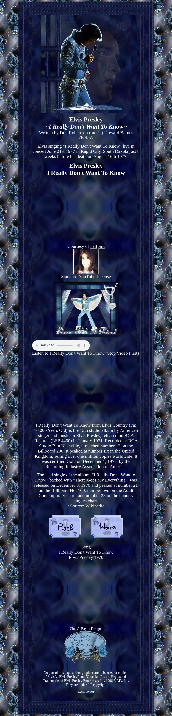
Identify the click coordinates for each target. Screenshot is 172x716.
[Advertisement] (86, 389)
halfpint (97, 246)
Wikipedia (94, 505)
